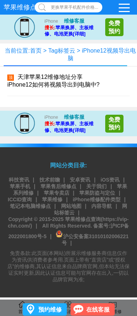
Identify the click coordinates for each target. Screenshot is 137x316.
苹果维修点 (20, 7)
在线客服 (98, 310)
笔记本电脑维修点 (30, 206)
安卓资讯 (80, 180)
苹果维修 (52, 199)
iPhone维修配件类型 (97, 199)
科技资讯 (19, 180)
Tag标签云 (61, 50)
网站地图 (71, 206)
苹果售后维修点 (58, 186)
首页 (36, 50)
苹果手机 (20, 186)
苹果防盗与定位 (97, 193)
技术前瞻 (49, 180)
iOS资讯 (109, 180)
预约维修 (50, 310)
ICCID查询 (20, 199)
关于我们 (96, 186)
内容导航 (101, 206)
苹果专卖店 (56, 193)
